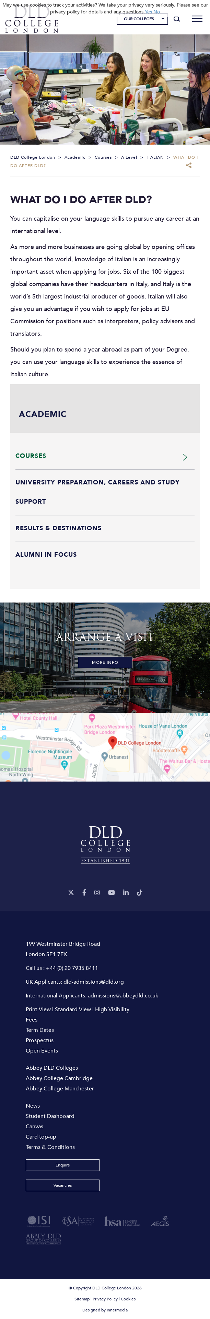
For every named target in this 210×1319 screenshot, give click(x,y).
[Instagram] (97, 893)
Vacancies (63, 1185)
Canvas (34, 1126)
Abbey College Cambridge (59, 1078)
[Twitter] (71, 893)
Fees (31, 1020)
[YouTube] (111, 893)
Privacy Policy (105, 1299)
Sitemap (82, 1299)
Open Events (42, 1051)
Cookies (128, 1299)
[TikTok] (139, 893)
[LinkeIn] (126, 893)
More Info (105, 662)
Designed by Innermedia (105, 1310)
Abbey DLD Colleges (52, 1068)
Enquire (63, 1165)
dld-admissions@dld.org (93, 982)
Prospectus (40, 1040)
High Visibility (112, 1009)
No (156, 12)
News (33, 1106)
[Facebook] (84, 893)
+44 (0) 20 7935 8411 (72, 968)
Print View (38, 1009)
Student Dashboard (50, 1116)
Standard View (73, 1009)
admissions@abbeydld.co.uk (123, 995)
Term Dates (40, 1030)
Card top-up (41, 1137)
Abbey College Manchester (60, 1088)
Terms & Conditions (50, 1147)
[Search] (177, 19)
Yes (148, 12)
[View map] (105, 747)
